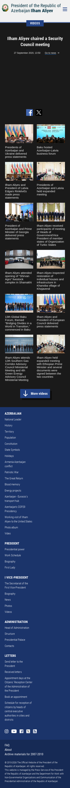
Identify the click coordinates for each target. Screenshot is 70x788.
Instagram (6, 731)
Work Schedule (13, 555)
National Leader (13, 419)
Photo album (11, 527)
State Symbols (12, 449)
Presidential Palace (15, 639)
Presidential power (15, 549)
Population (10, 437)
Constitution (11, 443)
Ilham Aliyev (42, 10)
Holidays (9, 456)
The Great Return (14, 478)
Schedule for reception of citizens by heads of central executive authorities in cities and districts (18, 711)
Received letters (13, 672)
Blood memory (12, 484)
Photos (8, 606)
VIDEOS (35, 23)
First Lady (10, 567)
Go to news (50, 53)
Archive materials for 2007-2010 (24, 754)
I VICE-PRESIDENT (16, 577)
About (8, 750)
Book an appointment (16, 697)
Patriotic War (12, 472)
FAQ (7, 745)
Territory (9, 431)
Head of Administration (17, 627)
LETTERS (10, 656)
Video (8, 533)
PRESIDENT (12, 543)
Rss (35, 731)
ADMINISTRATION (16, 622)
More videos (39, 393)
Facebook (21, 731)
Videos (8, 612)
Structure (10, 633)
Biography (10, 561)
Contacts (9, 646)
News (8, 599)
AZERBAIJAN (13, 413)
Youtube (14, 731)
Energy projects (13, 490)
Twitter (28, 731)
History (8, 425)
